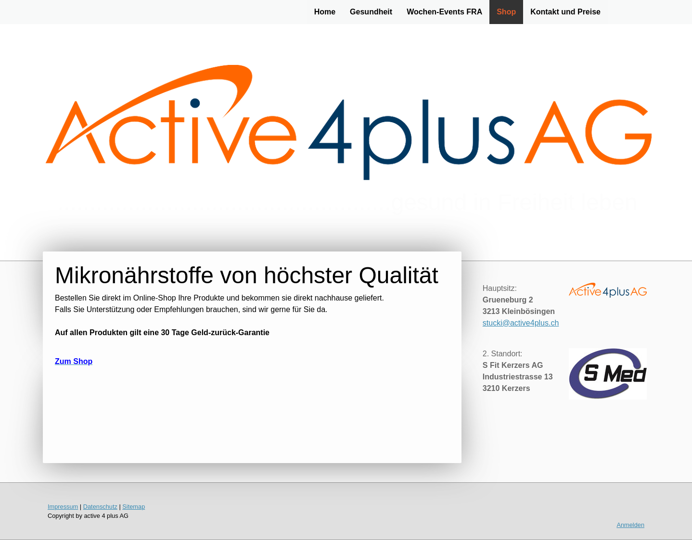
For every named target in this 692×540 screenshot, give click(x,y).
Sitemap (133, 506)
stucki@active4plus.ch (521, 323)
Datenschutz (100, 506)
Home (324, 12)
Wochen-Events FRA (444, 12)
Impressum (63, 506)
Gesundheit (371, 12)
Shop (506, 12)
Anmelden (630, 524)
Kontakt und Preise (565, 12)
